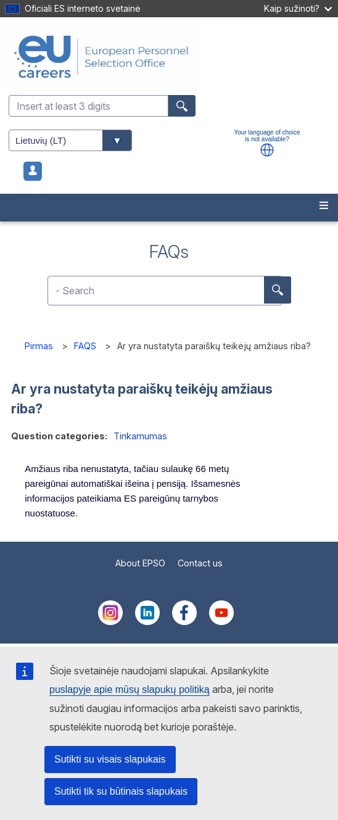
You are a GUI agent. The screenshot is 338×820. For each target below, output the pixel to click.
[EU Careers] (169, 57)
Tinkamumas (140, 436)
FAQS (85, 346)
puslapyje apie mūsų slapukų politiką (129, 689)
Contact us (200, 563)
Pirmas (39, 346)
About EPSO (140, 563)
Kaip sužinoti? (298, 8)
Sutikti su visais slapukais (110, 759)
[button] (267, 150)
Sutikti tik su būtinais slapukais (121, 791)
